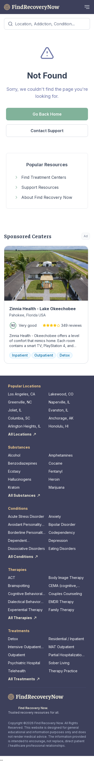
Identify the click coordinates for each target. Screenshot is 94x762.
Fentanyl (55, 471)
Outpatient (16, 655)
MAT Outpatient (61, 647)
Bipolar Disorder (62, 524)
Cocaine (55, 463)
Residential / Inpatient (66, 639)
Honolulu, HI (58, 426)
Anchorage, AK (61, 418)
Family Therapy (61, 610)
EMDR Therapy (61, 602)
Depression (58, 540)
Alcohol (14, 455)
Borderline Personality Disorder (26, 532)
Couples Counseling (65, 593)
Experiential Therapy (25, 610)
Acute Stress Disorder (26, 516)
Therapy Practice (63, 671)
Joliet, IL (15, 410)
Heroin (54, 479)
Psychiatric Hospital (24, 663)
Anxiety (55, 516)
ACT (11, 577)
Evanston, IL (58, 410)
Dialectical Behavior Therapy (24, 602)
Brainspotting (19, 585)
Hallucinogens (19, 479)
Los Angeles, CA (21, 394)
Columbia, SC (19, 418)
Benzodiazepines (22, 463)
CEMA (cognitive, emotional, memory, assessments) (65, 585)
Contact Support (47, 130)
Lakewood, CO (61, 394)
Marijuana (56, 487)
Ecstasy (14, 471)
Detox (13, 639)
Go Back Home (47, 114)
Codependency (62, 532)
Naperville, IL (59, 402)
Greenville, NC (20, 402)
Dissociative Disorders (26, 548)
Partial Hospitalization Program (66, 655)
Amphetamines (61, 455)
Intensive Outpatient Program (24, 647)
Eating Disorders (62, 548)
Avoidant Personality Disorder (25, 524)
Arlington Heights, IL (24, 426)
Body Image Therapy (66, 577)
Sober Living (59, 663)
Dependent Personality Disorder (25, 540)
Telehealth (17, 671)
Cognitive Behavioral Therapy (25, 593)
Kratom (14, 487)
